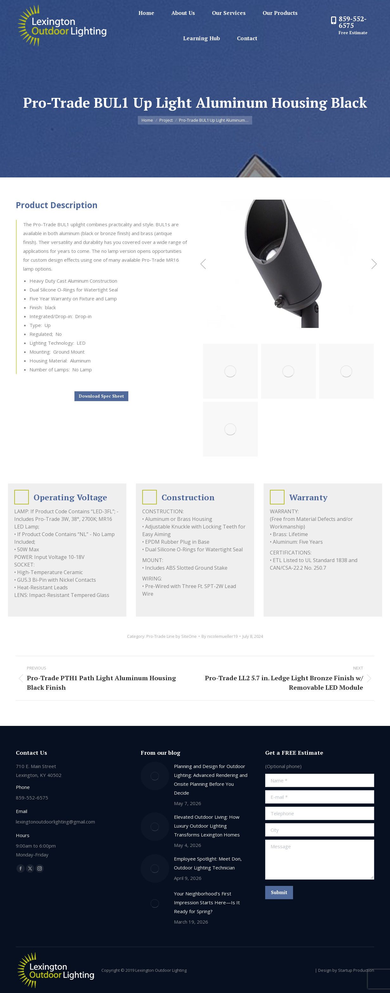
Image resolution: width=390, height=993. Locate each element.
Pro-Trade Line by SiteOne (171, 636)
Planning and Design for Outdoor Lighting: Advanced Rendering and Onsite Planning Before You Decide (210, 779)
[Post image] (155, 776)
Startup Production (356, 970)
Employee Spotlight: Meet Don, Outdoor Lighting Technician (208, 863)
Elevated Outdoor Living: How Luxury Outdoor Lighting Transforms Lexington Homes (207, 826)
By (219, 636)
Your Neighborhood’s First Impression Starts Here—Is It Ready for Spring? (207, 902)
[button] (203, 264)
